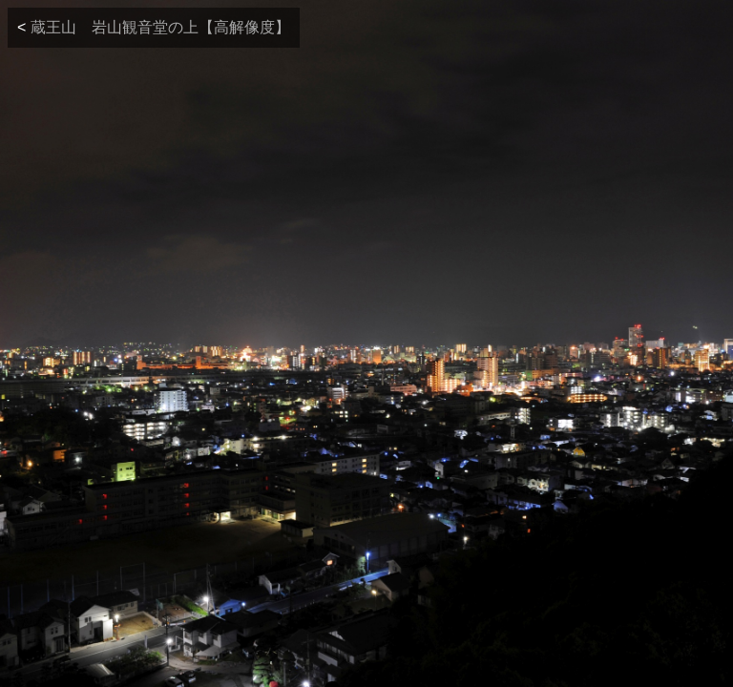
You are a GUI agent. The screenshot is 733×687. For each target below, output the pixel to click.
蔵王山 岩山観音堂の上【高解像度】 (160, 27)
